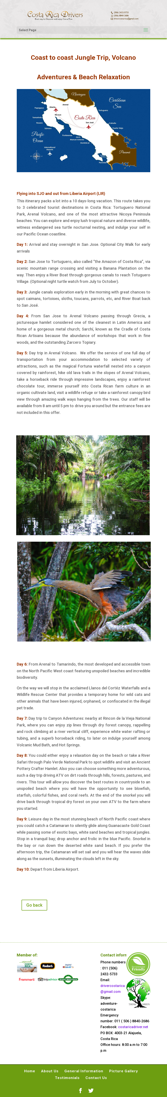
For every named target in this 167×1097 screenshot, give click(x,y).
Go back (34, 905)
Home (29, 1071)
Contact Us (96, 1078)
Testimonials (67, 1078)
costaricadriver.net (133, 1027)
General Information (83, 1071)
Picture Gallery (123, 1071)
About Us (49, 1071)
